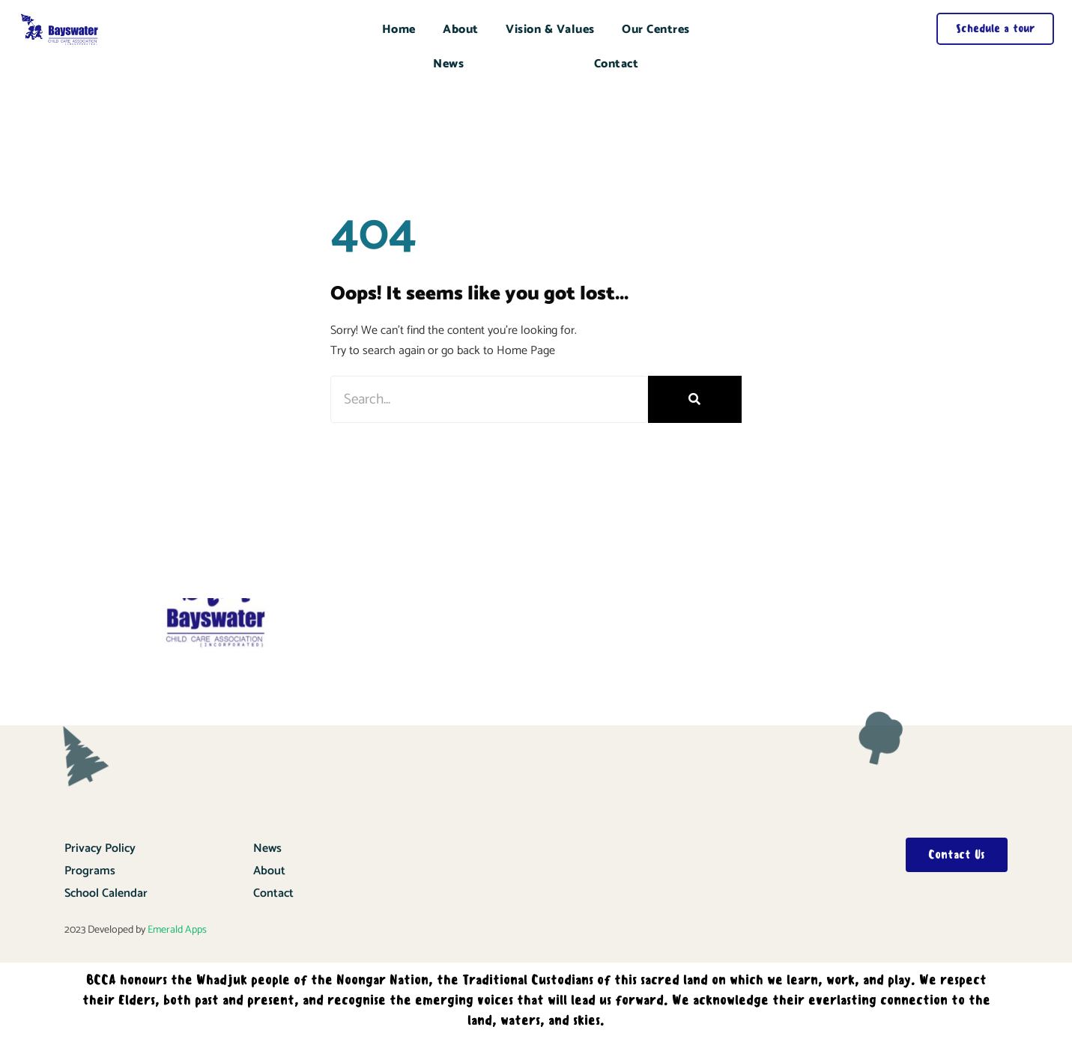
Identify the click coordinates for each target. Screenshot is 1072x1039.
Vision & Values (550, 29)
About (461, 29)
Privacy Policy (100, 848)
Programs (89, 871)
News (448, 64)
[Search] (695, 399)
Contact (616, 64)
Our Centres (656, 29)
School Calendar (106, 893)
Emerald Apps (177, 930)
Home (399, 29)
